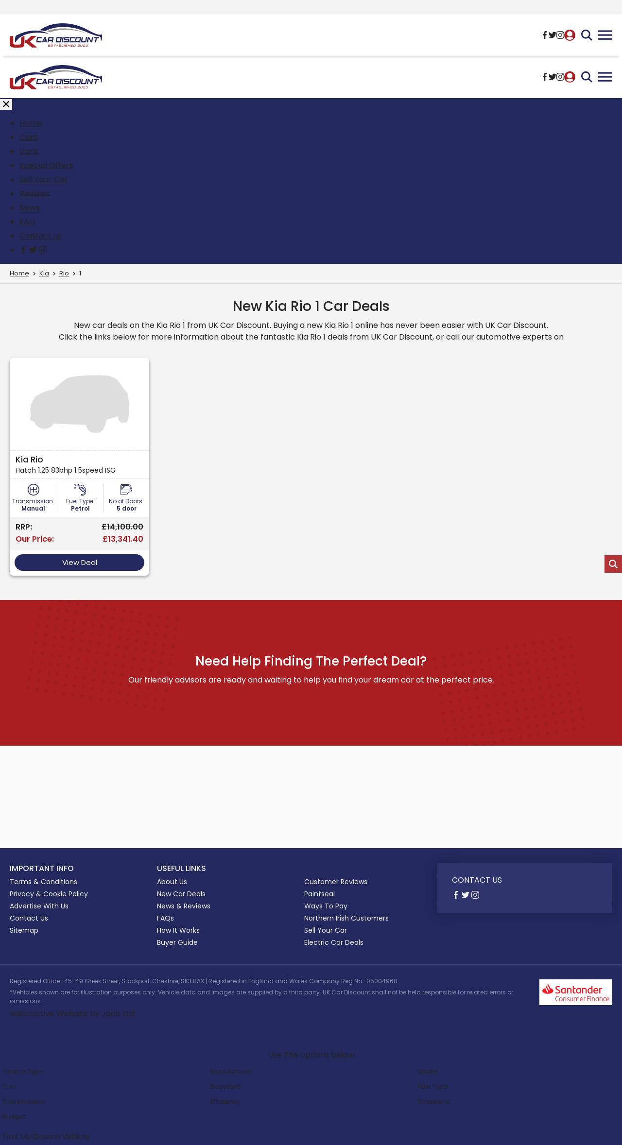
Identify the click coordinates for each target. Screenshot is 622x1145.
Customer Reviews (335, 882)
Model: (429, 1071)
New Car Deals (181, 894)
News (29, 207)
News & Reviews (183, 906)
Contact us (40, 235)
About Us (172, 882)
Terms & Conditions (43, 882)
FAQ (27, 221)
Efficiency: (226, 1101)
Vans (28, 151)
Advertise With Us (39, 906)
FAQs (165, 918)
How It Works (178, 930)
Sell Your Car (43, 179)
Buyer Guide (177, 942)
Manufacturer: (232, 1071)
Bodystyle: (226, 1086)
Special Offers (46, 165)
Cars (28, 137)
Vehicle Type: (23, 1071)
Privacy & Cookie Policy (49, 894)
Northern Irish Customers (346, 918)
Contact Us (29, 918)
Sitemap (24, 930)
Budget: (14, 1116)
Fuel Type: (433, 1086)
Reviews (34, 193)
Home (30, 123)
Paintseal (319, 894)
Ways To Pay (325, 906)
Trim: (9, 1086)
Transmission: (24, 1101)
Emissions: (434, 1101)
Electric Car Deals (333, 942)
